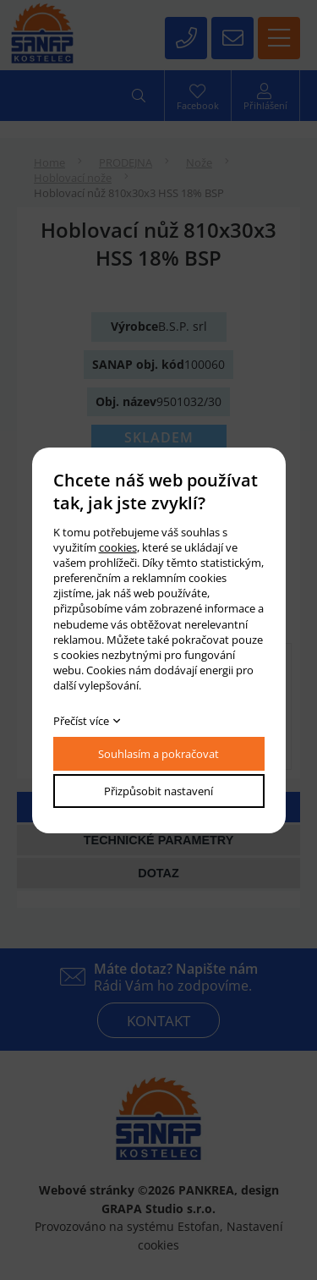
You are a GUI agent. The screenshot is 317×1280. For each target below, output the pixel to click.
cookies (118, 547)
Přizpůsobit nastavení (158, 791)
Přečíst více (81, 720)
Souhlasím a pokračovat (158, 753)
